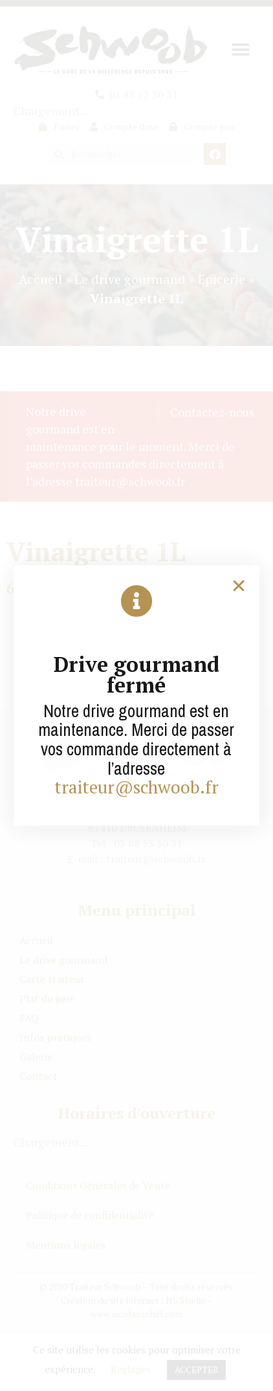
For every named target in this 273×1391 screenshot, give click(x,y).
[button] (238, 586)
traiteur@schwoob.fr (136, 787)
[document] (136, 695)
